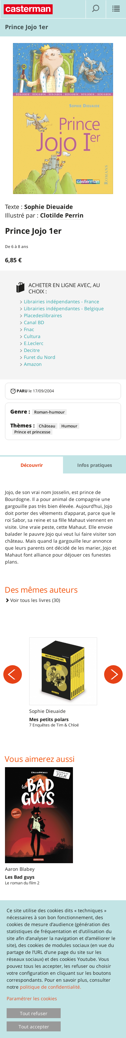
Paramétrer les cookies (32, 998)
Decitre (32, 350)
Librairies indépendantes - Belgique (64, 308)
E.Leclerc (33, 343)
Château (47, 426)
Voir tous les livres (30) (32, 600)
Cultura (32, 336)
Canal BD (34, 322)
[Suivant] (113, 674)
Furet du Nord (39, 357)
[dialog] (63, 969)
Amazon (33, 364)
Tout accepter (34, 1026)
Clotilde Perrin (62, 215)
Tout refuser (33, 1013)
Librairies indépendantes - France (61, 301)
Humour (69, 426)
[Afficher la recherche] (96, 9)
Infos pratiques (94, 465)
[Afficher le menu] (116, 9)
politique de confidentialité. (50, 987)
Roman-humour (49, 412)
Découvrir (32, 465)
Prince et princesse (32, 432)
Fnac (29, 329)
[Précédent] (12, 674)
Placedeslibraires (43, 315)
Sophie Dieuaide (48, 207)
